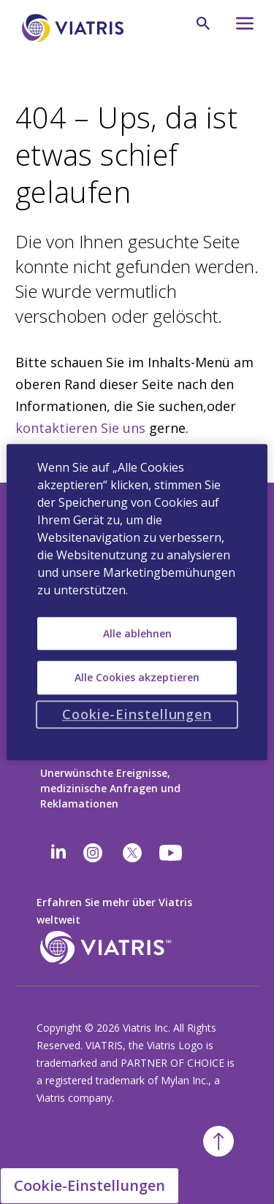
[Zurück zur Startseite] (75, 28)
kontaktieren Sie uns (80, 428)
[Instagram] (92, 852)
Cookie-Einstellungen (89, 1185)
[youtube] (171, 853)
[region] (137, 602)
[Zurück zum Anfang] (218, 1141)
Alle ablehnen (137, 633)
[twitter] (132, 852)
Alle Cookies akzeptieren (137, 677)
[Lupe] (203, 23)
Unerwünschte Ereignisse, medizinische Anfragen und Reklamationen (110, 788)
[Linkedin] (58, 853)
